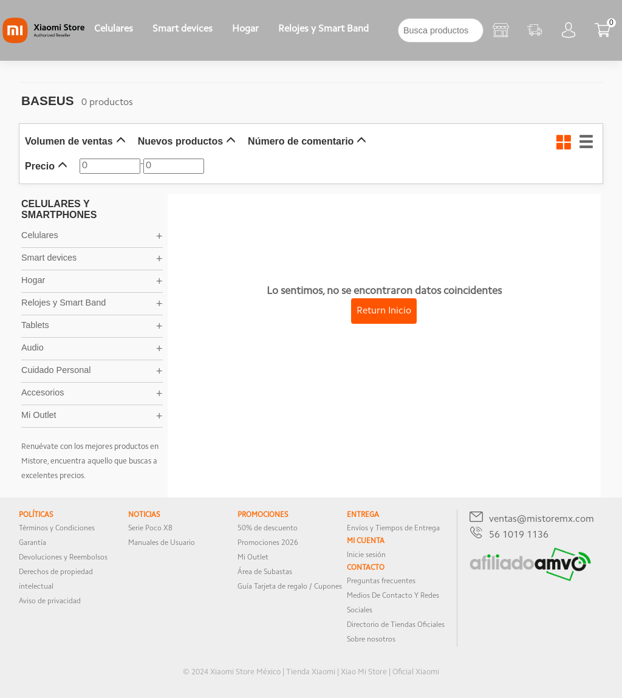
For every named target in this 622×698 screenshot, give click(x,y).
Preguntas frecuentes (381, 581)
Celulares (113, 29)
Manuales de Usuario (161, 543)
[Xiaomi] (43, 41)
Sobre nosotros (371, 639)
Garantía (32, 543)
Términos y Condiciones (57, 528)
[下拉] (388, 30)
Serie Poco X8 (150, 528)
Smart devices (182, 29)
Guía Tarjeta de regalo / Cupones (290, 586)
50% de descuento (268, 528)
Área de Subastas (265, 572)
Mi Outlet (253, 557)
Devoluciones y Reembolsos (63, 557)
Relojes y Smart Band (323, 29)
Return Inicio (384, 311)
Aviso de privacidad (50, 601)
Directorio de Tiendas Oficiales (396, 625)
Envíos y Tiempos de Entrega (393, 528)
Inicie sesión (366, 555)
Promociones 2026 (268, 543)
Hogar (245, 29)
